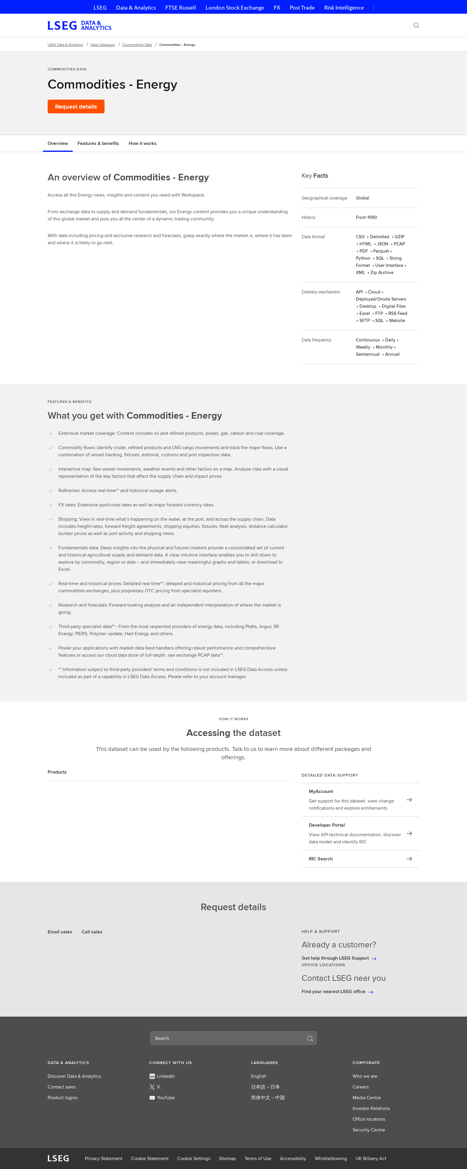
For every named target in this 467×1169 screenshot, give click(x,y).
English (258, 1076)
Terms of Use (258, 1158)
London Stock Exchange (235, 7)
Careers (361, 1086)
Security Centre (369, 1129)
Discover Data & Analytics (74, 1076)
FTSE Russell (180, 7)
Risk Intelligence (344, 7)
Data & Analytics (136, 7)
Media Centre (367, 1097)
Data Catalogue (103, 44)
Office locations (369, 1119)
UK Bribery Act (371, 1158)
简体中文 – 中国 (268, 1097)
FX (277, 7)
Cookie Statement (150, 1158)
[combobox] (226, 1038)
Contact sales (62, 1086)
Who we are (365, 1076)
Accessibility (293, 1158)
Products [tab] (57, 771)
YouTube (162, 1097)
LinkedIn (162, 1076)
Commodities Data (137, 44)
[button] (81, 1063)
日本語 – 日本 (265, 1086)
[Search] (416, 25)
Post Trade (302, 7)
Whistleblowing (331, 1158)
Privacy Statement (103, 1158)
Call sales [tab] (92, 931)
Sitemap (227, 1158)
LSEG (100, 7)
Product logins (62, 1097)
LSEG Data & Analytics (65, 44)
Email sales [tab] (60, 931)
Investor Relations (371, 1108)
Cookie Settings (193, 1158)
